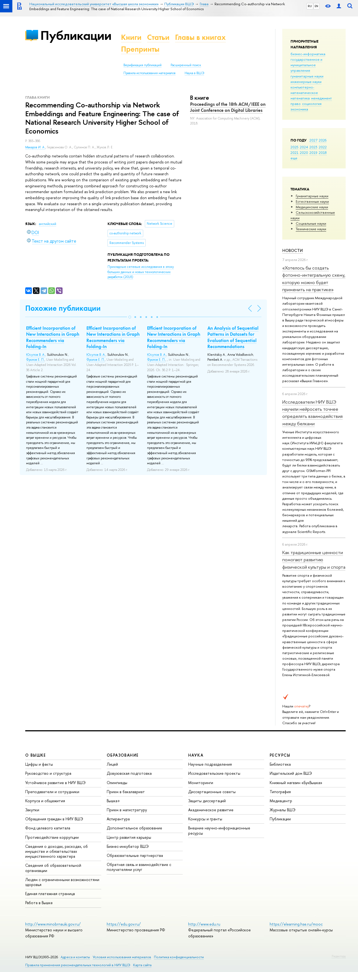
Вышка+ (113, 800)
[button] (130, 317)
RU (310, 6)
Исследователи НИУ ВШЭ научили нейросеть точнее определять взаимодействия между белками (312, 413)
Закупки (32, 809)
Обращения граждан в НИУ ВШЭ (54, 818)
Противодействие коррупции (52, 837)
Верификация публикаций (142, 65)
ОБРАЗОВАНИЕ (123, 755)
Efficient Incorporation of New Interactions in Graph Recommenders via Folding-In (52, 337)
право (296, 103)
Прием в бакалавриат (126, 791)
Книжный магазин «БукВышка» (296, 782)
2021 (294, 152)
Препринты (140, 49)
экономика (299, 109)
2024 (304, 147)
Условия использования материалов (122, 957)
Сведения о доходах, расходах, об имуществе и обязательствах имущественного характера (56, 851)
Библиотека (280, 764)
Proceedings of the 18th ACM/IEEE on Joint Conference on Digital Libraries (228, 107)
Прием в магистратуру (127, 809)
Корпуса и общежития (45, 800)
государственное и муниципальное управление (306, 65)
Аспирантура (118, 818)
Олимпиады (117, 782)
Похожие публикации (63, 308)
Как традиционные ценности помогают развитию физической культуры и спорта (313, 559)
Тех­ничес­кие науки (311, 228)
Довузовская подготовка (129, 773)
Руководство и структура (48, 773)
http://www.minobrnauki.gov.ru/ (53, 924)
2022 (323, 147)
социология (312, 103)
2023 (313, 147)
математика (300, 98)
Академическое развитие (210, 809)
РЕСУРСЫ (280, 755)
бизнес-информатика (308, 53)
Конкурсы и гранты (205, 818)
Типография (280, 791)
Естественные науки (312, 201)
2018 (323, 152)
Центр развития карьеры (129, 837)
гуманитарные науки (307, 76)
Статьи (158, 37)
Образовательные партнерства (135, 855)
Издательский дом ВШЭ (291, 773)
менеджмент (321, 98)
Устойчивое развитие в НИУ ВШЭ (55, 782)
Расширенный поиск (186, 65)
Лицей (112, 764)
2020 (304, 152)
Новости (292, 250)
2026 (322, 140)
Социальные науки (311, 223)
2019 (313, 152)
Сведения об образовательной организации (53, 868)
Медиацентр (281, 800)
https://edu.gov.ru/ (124, 924)
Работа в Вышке (39, 902)
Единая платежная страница (50, 893)
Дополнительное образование (134, 828)
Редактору (339, 956)
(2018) (141, 272)
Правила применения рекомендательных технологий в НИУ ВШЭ (77, 965)
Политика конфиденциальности (179, 957)
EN (316, 6)
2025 (294, 147)
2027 (313, 140)
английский (47, 224)
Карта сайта (142, 965)
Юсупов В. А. (35, 354)
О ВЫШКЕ (35, 755)
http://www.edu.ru (204, 924)
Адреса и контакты (75, 957)
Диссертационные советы (212, 791)
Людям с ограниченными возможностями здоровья (62, 882)
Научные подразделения (210, 764)
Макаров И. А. (35, 147)
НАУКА (195, 755)
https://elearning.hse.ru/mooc (296, 924)
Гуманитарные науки (312, 195)
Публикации (75, 35)
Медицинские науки (312, 206)
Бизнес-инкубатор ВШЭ (128, 846)
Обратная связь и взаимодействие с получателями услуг (139, 867)
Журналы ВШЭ (282, 809)
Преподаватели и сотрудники (52, 791)
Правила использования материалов (149, 73)
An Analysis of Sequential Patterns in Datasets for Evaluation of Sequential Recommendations (232, 337)
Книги (131, 37)
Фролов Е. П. (35, 359)
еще (294, 157)
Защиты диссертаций (207, 800)
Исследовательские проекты (214, 773)
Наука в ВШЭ (194, 73)
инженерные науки (306, 81)
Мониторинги (200, 782)
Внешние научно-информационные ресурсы (219, 830)
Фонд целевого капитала (47, 828)
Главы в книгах (200, 37)
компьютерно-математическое (304, 90)
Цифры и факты (39, 764)
